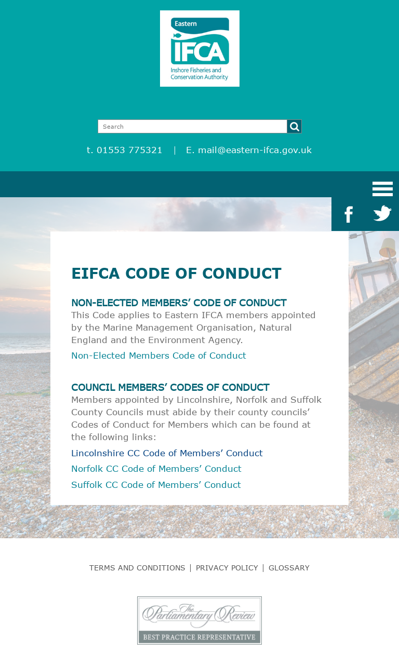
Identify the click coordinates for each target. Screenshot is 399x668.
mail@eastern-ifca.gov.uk (255, 149)
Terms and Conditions (137, 567)
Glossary (289, 567)
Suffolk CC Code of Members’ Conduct (156, 484)
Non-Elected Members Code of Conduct (158, 355)
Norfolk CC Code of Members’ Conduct (156, 468)
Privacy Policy (227, 567)
